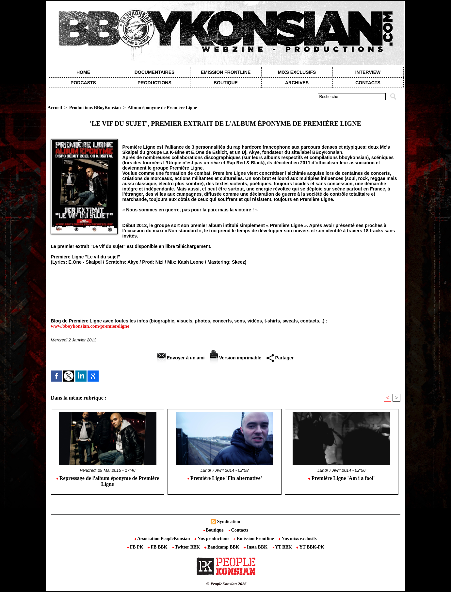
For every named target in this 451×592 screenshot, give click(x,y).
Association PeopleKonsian (162, 538)
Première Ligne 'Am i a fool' (341, 478)
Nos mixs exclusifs (297, 538)
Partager (280, 357)
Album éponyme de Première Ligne (162, 107)
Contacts (238, 530)
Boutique (226, 82)
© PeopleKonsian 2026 (226, 583)
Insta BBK (256, 547)
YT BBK (282, 547)
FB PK (135, 547)
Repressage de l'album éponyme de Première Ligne (107, 481)
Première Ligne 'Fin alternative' (224, 478)
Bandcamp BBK (222, 547)
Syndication (228, 521)
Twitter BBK (186, 547)
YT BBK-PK (310, 547)
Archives (297, 82)
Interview (368, 72)
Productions (154, 82)
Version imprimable (235, 357)
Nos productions (212, 538)
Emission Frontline (225, 72)
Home (83, 72)
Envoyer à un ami (181, 357)
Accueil (55, 107)
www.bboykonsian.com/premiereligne (90, 326)
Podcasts (83, 82)
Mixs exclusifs (297, 72)
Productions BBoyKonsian (95, 107)
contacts (367, 82)
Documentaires (155, 72)
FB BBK (158, 547)
